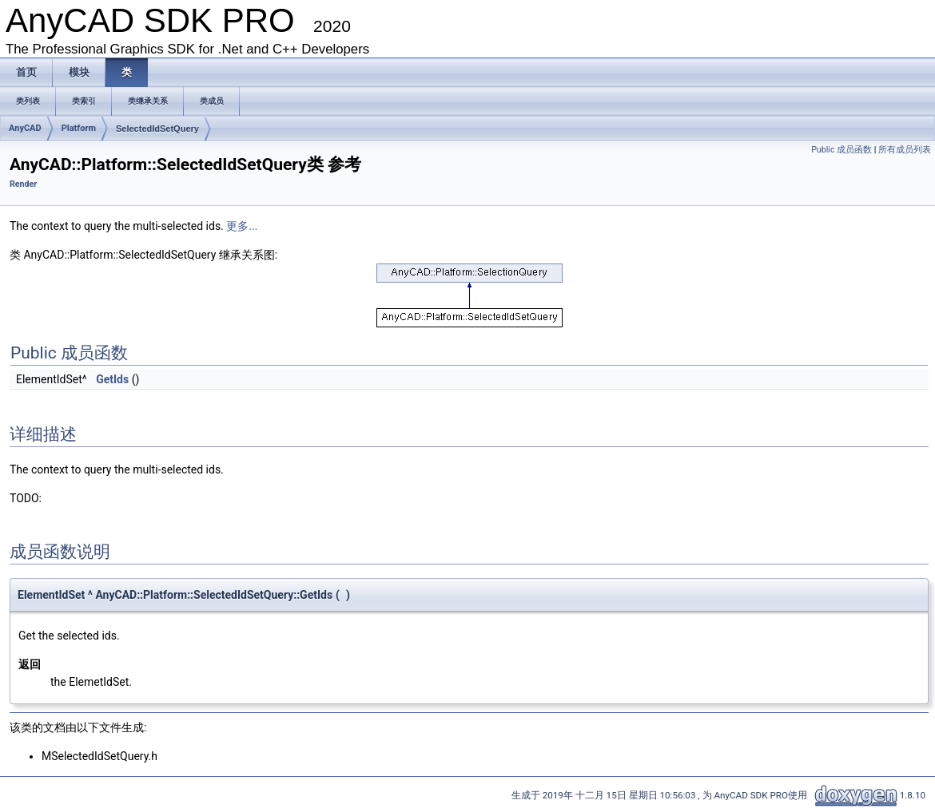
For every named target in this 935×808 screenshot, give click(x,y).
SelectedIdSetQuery (157, 128)
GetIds (112, 379)
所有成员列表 (904, 150)
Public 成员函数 (841, 150)
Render (23, 184)
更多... (241, 226)
